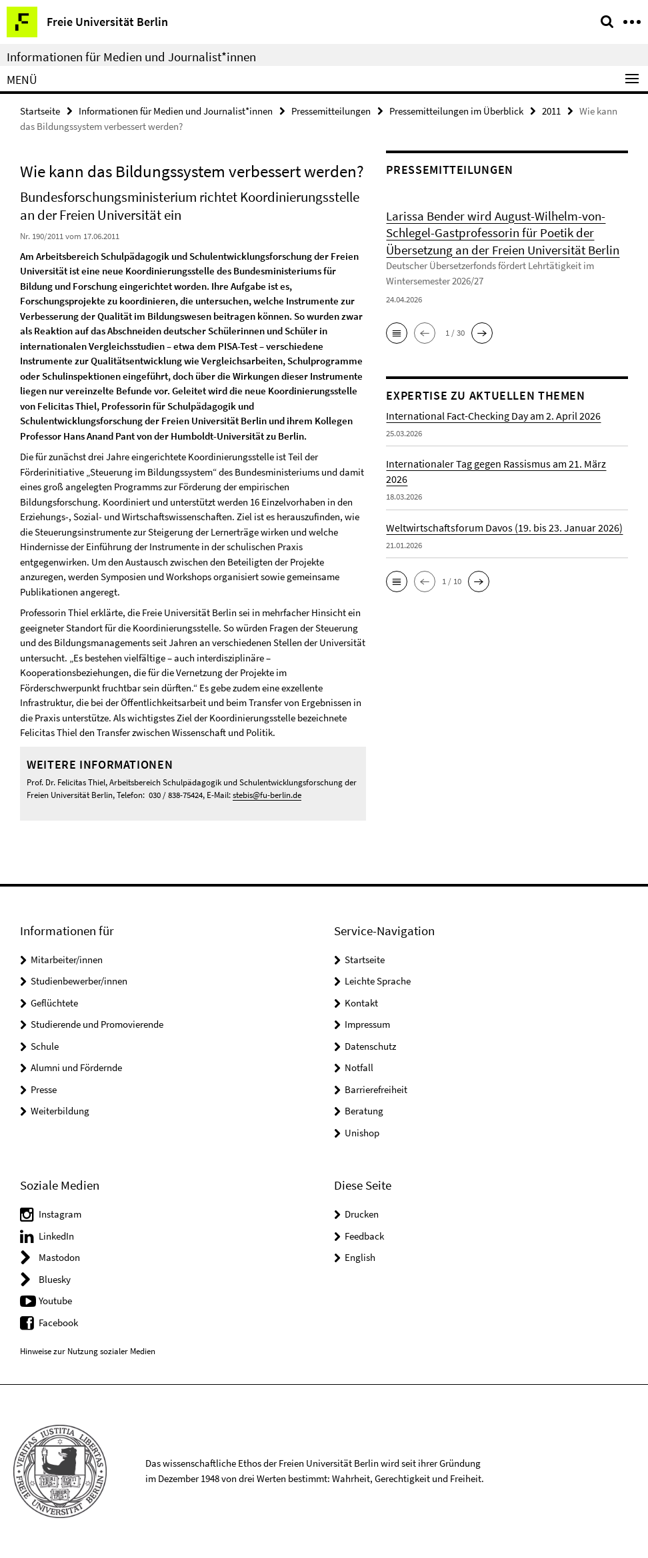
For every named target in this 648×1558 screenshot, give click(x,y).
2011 (551, 111)
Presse (44, 1089)
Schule (45, 1046)
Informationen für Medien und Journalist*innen (131, 57)
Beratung (364, 1110)
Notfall (359, 1067)
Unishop (362, 1132)
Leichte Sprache (378, 980)
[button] (396, 333)
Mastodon (59, 1257)
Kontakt (361, 1002)
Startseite (40, 111)
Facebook (58, 1322)
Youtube (55, 1300)
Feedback (364, 1236)
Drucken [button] (362, 1214)
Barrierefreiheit (376, 1089)
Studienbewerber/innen (79, 980)
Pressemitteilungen (331, 111)
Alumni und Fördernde (76, 1067)
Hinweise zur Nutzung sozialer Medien (87, 1351)
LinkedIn (56, 1236)
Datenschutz (370, 1046)
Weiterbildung (60, 1110)
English (360, 1257)
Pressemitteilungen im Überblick (456, 111)
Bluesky (55, 1279)
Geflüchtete (54, 1002)
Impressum (367, 1024)
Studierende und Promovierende (97, 1024)
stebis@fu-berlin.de (267, 795)
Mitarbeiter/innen (67, 959)
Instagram (60, 1214)
